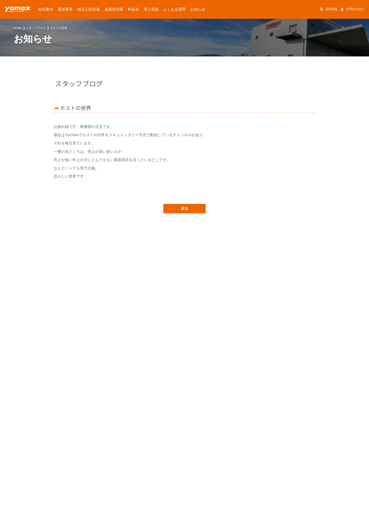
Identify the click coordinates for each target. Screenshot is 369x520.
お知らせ (166, 9)
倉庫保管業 (97, 9)
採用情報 (331, 9)
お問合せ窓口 (355, 9)
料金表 (113, 9)
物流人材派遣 (77, 9)
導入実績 (128, 9)
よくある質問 (147, 9)
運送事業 (58, 9)
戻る (184, 208)
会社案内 (42, 9)
